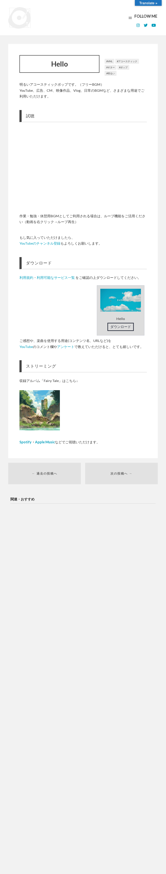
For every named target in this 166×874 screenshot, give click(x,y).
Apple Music (45, 442)
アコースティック (127, 61)
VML (110, 61)
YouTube (26, 347)
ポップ (124, 67)
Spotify (25, 442)
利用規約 (26, 277)
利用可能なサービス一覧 (56, 277)
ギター (111, 67)
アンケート (65, 347)
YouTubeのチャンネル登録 (40, 243)
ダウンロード (120, 326)
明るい (111, 73)
